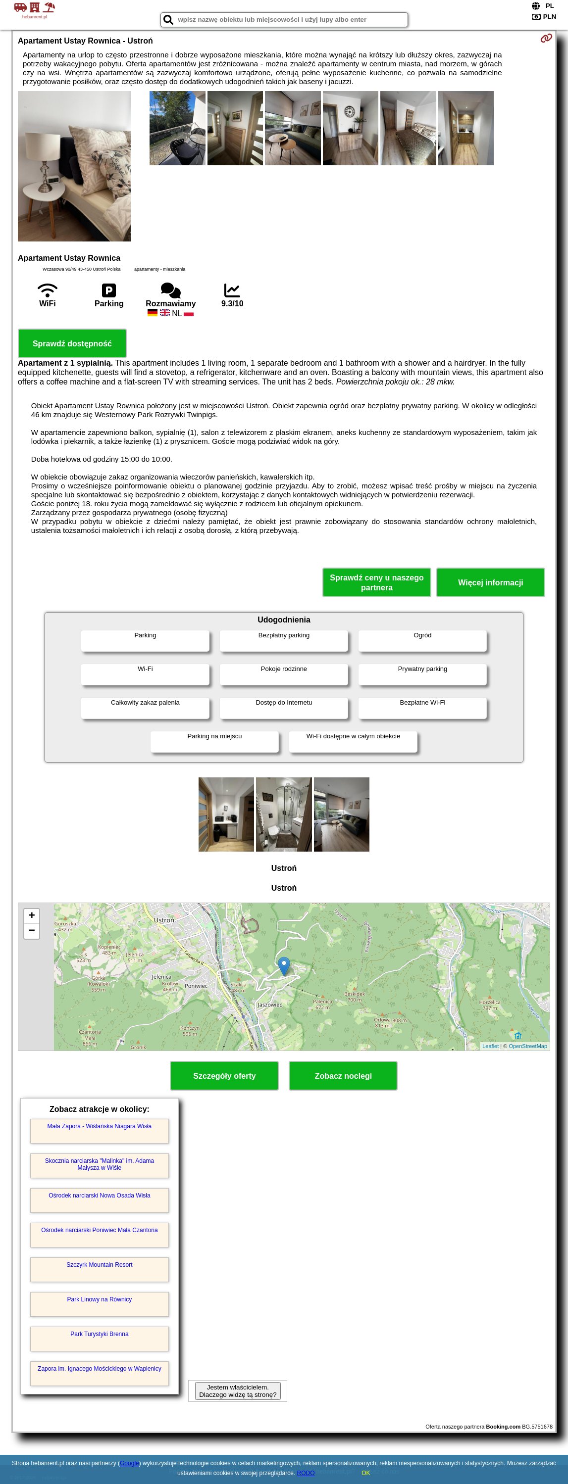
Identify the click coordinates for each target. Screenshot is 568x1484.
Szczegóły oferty (224, 1076)
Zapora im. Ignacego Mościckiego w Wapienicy (99, 1368)
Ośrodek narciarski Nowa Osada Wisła (99, 1195)
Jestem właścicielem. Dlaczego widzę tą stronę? (237, 1391)
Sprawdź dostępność (72, 343)
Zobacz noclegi (343, 1076)
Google (129, 1463)
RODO (306, 1473)
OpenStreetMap (528, 1046)
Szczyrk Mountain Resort (99, 1264)
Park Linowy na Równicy (99, 1299)
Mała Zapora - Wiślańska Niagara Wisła (100, 1126)
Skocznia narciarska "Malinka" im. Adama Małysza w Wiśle (100, 1164)
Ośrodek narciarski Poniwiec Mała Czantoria (99, 1230)
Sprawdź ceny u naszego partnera (376, 582)
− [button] (32, 931)
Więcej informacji (490, 582)
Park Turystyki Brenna (99, 1334)
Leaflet (490, 1046)
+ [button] (32, 916)
